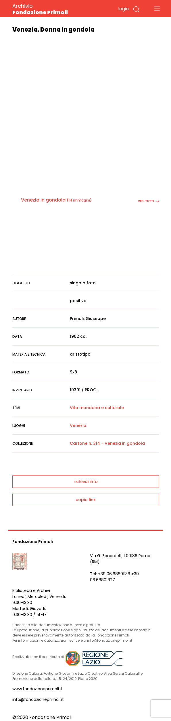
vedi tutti (148, 201)
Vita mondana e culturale (97, 408)
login (123, 8)
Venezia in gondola (43, 200)
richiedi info (86, 481)
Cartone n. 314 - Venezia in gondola (107, 443)
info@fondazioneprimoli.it (38, 699)
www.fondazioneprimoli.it (37, 689)
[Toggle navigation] (157, 8)
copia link (86, 500)
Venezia (78, 425)
